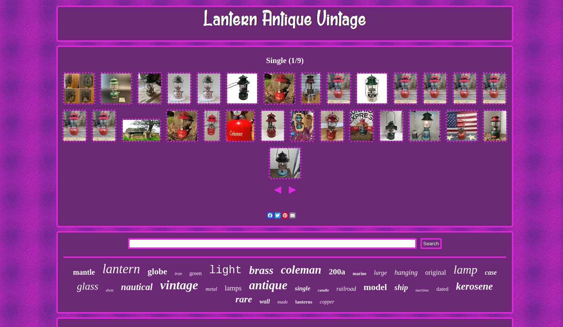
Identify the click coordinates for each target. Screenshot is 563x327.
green (195, 273)
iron (178, 273)
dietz (110, 290)
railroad (346, 289)
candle (323, 290)
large (380, 272)
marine (359, 273)
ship (401, 287)
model (375, 287)
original (435, 272)
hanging (405, 272)
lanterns (304, 302)
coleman (301, 269)
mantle (84, 272)
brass (261, 270)
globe (157, 271)
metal (211, 289)
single (302, 288)
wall (265, 301)
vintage (179, 285)
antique (268, 285)
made (282, 302)
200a (337, 271)
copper (327, 302)
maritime (422, 290)
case (491, 272)
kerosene (474, 286)
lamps (233, 288)
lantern (121, 269)
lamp (466, 269)
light (225, 270)
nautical (137, 287)
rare (243, 299)
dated (442, 289)
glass (87, 286)
